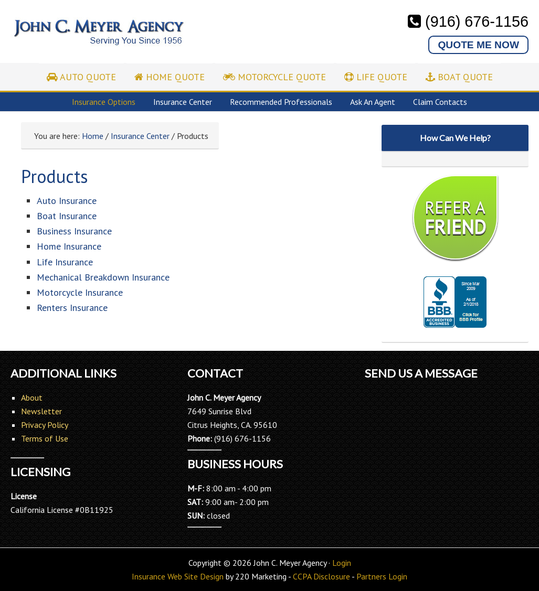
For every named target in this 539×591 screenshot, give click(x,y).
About (32, 397)
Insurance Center (182, 101)
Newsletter (41, 411)
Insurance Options (103, 101)
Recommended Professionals (281, 101)
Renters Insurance (72, 308)
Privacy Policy (44, 425)
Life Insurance (65, 262)
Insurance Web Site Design (178, 576)
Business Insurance (74, 231)
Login (341, 562)
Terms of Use (44, 438)
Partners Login (381, 576)
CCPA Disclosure (321, 576)
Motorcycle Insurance (80, 292)
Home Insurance (69, 246)
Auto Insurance (67, 201)
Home (92, 136)
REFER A (455, 217)
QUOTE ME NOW (478, 44)
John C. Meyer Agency (98, 38)
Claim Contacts (440, 101)
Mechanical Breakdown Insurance (103, 277)
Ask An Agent (372, 101)
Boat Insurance (67, 216)
